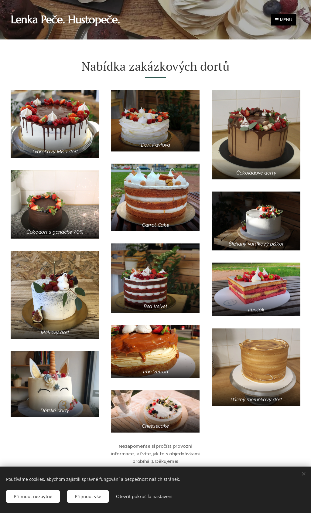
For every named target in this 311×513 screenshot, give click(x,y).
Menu (283, 19)
